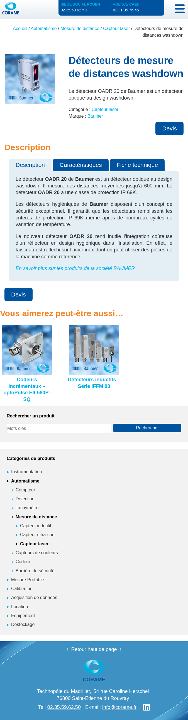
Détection (25, 498)
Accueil (20, 28)
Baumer (95, 116)
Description (30, 165)
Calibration (21, 588)
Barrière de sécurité (35, 570)
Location (19, 606)
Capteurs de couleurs (37, 552)
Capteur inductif (35, 525)
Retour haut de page (94, 649)
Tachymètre (27, 507)
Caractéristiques (81, 165)
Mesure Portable (27, 579)
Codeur (23, 561)
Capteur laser (116, 28)
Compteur (25, 490)
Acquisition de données (34, 597)
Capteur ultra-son (37, 534)
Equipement (23, 615)
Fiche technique (137, 165)
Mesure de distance (79, 28)
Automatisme (44, 28)
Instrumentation (26, 471)
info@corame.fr (119, 707)
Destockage (23, 624)
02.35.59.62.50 (64, 707)
